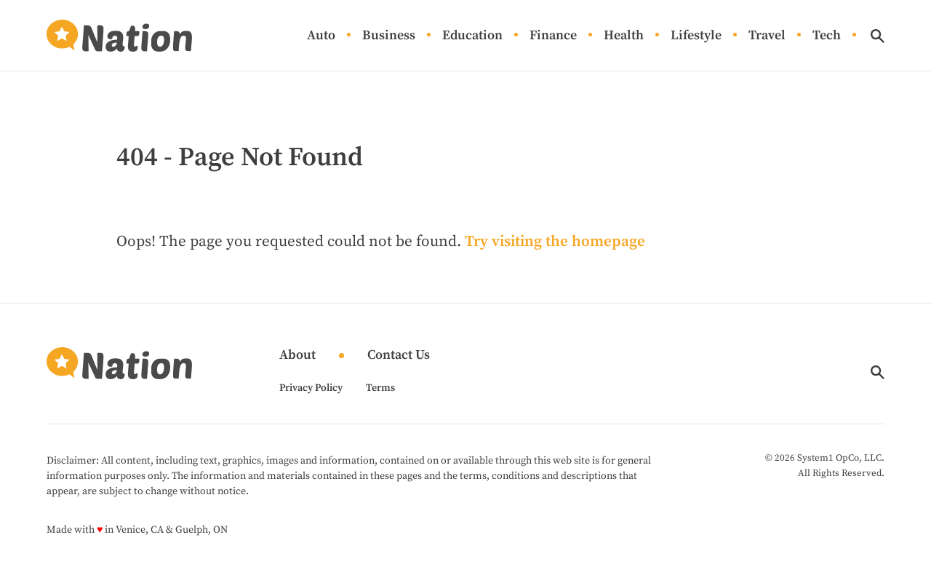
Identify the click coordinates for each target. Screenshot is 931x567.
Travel (767, 36)
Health (624, 36)
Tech (826, 36)
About (297, 355)
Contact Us (398, 355)
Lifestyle (696, 36)
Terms (380, 387)
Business (388, 36)
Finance (553, 36)
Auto (321, 36)
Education (472, 36)
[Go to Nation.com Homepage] (119, 36)
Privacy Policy (311, 387)
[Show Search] (877, 36)
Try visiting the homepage (555, 241)
